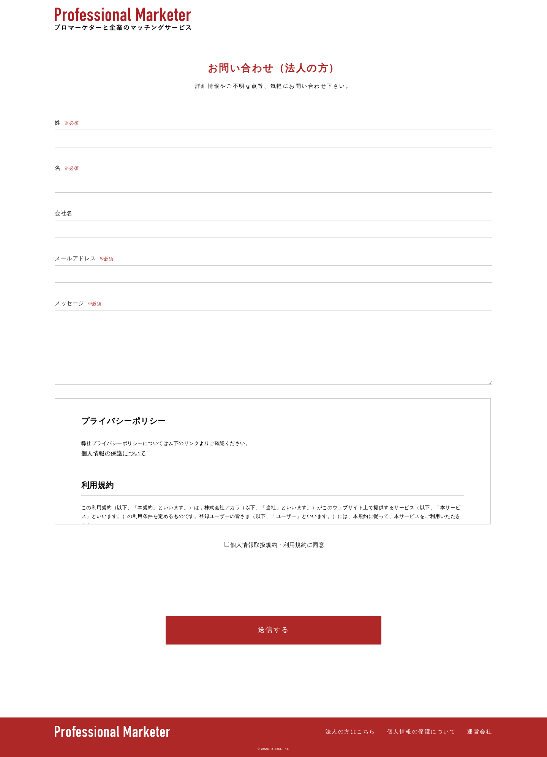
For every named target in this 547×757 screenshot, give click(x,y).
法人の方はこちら (467, 19)
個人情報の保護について (421, 731)
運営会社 (479, 731)
